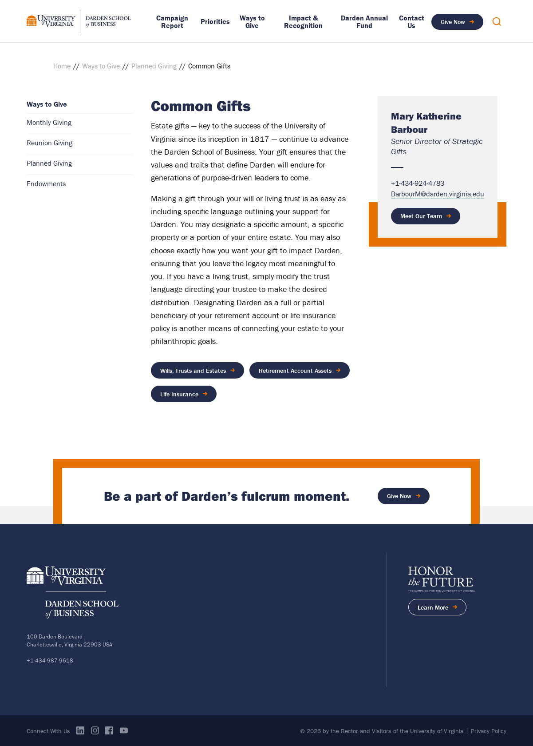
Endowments (46, 183)
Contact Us (411, 21)
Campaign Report (172, 21)
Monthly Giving (49, 122)
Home (62, 65)
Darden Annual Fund (364, 21)
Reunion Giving (49, 142)
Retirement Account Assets (295, 370)
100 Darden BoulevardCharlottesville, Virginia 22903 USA (69, 639)
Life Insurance (179, 393)
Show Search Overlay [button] (496, 21)
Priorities (215, 21)
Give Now (453, 22)
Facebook (109, 729)
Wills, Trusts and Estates (193, 370)
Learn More (442, 608)
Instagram (95, 729)
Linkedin (80, 729)
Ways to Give (252, 21)
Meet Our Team (421, 216)
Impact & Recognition (303, 21)
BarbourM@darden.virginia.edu (437, 193)
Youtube (124, 729)
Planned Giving (154, 65)
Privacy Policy (488, 730)
